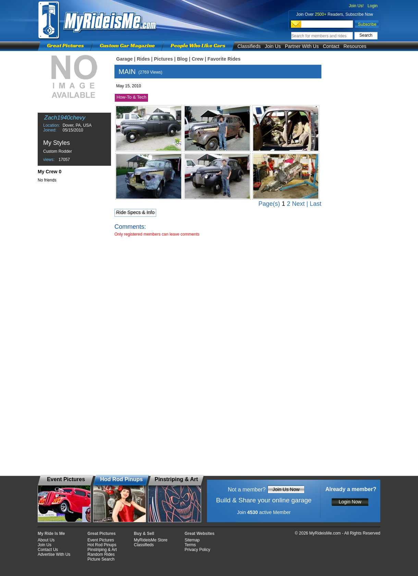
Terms (190, 544)
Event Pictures (100, 540)
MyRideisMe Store (151, 540)
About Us (46, 540)
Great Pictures (65, 45)
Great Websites (199, 533)
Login (373, 5)
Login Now (350, 501)
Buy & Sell (144, 533)
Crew (197, 59)
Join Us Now (285, 489)
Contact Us (48, 549)
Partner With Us (302, 46)
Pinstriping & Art (101, 549)
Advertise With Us (54, 554)
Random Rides (100, 554)
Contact (331, 46)
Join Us (273, 46)
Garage (124, 59)
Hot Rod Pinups (101, 544)
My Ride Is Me (51, 533)
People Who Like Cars (198, 45)
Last (315, 203)
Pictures (163, 59)
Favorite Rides (224, 59)
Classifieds (249, 46)
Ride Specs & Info (135, 212)
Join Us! (356, 5)
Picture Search (100, 559)
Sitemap (192, 540)
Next (298, 203)
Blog (182, 59)
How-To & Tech (131, 97)
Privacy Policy (197, 549)
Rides (143, 59)
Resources (354, 46)
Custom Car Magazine (127, 45)
